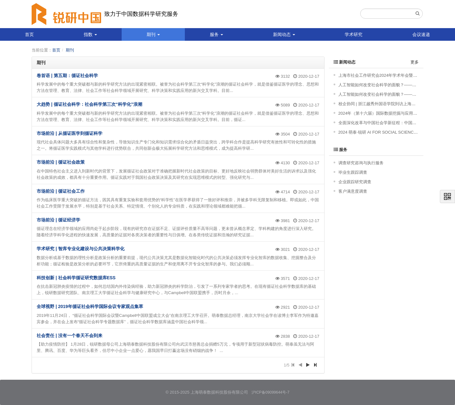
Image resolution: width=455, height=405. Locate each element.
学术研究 (353, 34)
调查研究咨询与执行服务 (361, 162)
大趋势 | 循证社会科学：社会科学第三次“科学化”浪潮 (89, 104)
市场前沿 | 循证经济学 (58, 219)
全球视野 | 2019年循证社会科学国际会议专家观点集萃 (90, 306)
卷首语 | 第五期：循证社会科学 (67, 75)
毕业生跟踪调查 (352, 172)
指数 (90, 34)
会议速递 (421, 34)
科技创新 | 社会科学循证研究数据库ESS (76, 277)
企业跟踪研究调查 (354, 181)
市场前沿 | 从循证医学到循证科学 (69, 133)
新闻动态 (284, 34)
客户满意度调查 (352, 191)
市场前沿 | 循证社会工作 (61, 191)
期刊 (153, 34)
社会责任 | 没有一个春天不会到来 (69, 335)
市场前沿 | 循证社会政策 (61, 162)
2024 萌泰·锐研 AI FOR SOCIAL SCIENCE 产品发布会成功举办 (396, 132)
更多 (414, 62)
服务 (216, 34)
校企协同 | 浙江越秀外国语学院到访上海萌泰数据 (383, 103)
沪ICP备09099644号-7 (270, 392)
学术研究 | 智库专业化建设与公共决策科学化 (80, 248)
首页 (29, 34)
